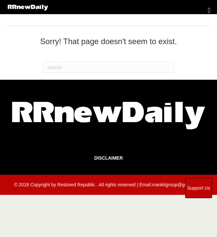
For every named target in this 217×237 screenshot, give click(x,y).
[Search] (108, 67)
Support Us (198, 188)
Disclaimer (108, 158)
